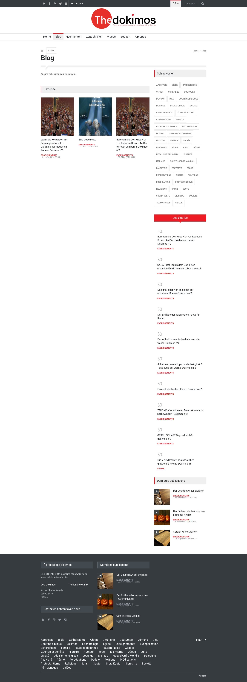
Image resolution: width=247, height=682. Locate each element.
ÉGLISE (193, 106)
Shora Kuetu (113, 663)
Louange (88, 655)
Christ (94, 639)
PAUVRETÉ (177, 168)
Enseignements (125, 643)
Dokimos (72, 643)
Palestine (150, 655)
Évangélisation (149, 643)
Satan (84, 663)
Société (146, 663)
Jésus (132, 651)
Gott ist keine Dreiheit (185, 531)
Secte (97, 663)
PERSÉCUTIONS (163, 175)
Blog (58, 36)
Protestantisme (50, 663)
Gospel (129, 647)
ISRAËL (186, 140)
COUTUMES (189, 92)
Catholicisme (77, 639)
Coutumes (126, 639)
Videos (111, 36)
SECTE (186, 189)
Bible (61, 639)
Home (47, 36)
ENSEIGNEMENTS (49, 155)
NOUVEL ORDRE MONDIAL (182, 161)
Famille (65, 647)
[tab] (180, 219)
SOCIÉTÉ (193, 196)
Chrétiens (109, 639)
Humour (88, 651)
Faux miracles (111, 647)
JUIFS (185, 147)
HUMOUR (174, 140)
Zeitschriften (94, 36)
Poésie (95, 659)
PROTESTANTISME (184, 182)
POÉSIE (179, 175)
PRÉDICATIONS (163, 182)
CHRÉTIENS (173, 92)
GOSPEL (160, 133)
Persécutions (77, 659)
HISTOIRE (160, 140)
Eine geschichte (87, 139)
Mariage (103, 655)
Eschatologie (90, 643)
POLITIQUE (193, 175)
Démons (143, 639)
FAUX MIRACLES (189, 127)
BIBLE (175, 85)
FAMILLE (180, 120)
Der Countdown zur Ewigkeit (188, 490)
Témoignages (49, 667)
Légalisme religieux (66, 655)
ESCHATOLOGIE (177, 106)
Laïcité (51, 50)
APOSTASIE (161, 85)
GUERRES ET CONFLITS (180, 133)
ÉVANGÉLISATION (186, 113)
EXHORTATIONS (163, 120)
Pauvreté (46, 659)
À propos (140, 36)
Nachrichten (73, 36)
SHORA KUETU (163, 196)
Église (107, 643)
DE (174, 3)
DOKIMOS (160, 106)
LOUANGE (187, 154)
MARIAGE (160, 161)
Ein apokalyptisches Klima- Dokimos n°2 (179, 389)
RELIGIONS (161, 189)
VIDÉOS (178, 203)
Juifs (144, 651)
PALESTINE (161, 168)
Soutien (125, 36)
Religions (71, 663)
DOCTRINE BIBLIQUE (188, 99)
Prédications (128, 659)
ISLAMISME (161, 147)
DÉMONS (160, 99)
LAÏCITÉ (196, 147)
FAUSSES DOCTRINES (166, 127)
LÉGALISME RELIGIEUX (167, 154)
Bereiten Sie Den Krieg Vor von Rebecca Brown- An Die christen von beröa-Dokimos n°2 (179, 240)
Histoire (74, 651)
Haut (199, 639)
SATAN (175, 189)
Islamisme (116, 651)
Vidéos (67, 667)
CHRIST (159, 92)
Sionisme (131, 663)
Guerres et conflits (52, 651)
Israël (101, 651)
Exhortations (49, 647)
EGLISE (160, 469)
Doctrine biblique (51, 643)
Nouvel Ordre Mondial (126, 655)
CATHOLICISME (189, 85)
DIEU (171, 99)
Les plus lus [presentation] (180, 217)
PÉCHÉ (190, 168)
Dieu (155, 639)
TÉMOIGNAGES (163, 203)
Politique (109, 659)
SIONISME (179, 196)
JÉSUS (175, 147)
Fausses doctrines (86, 647)
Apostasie (47, 639)
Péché (61, 659)
